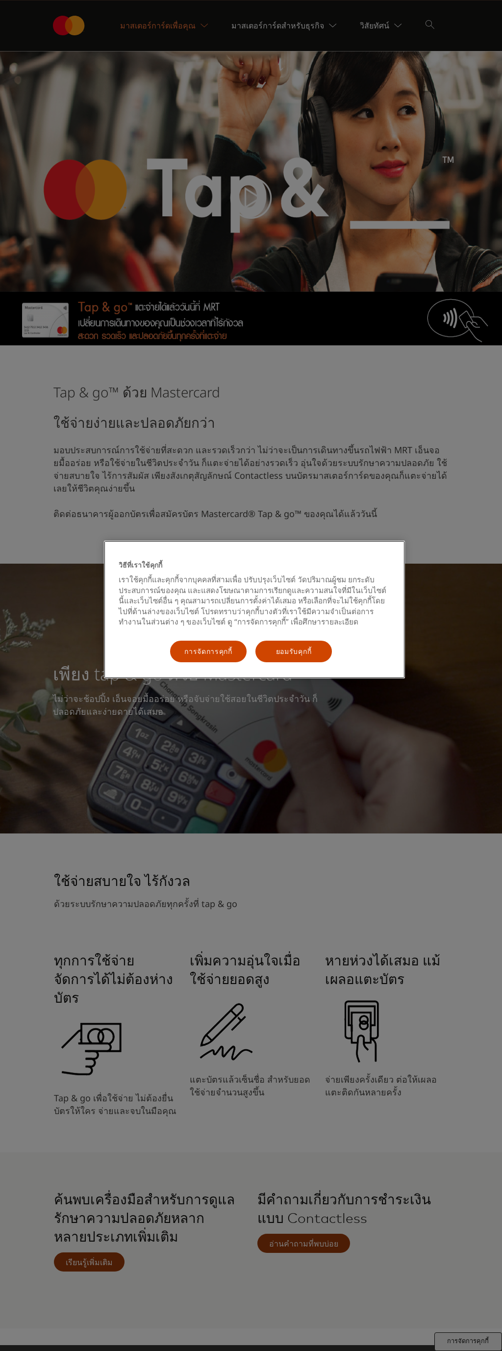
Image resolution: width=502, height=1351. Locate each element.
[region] (254, 609)
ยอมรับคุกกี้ (294, 651)
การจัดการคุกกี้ (208, 651)
